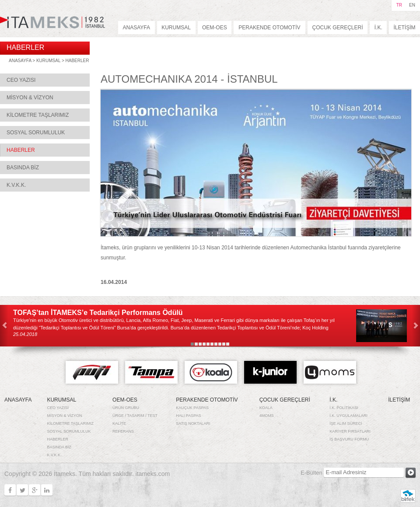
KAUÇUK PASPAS (192, 408)
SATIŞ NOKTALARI (193, 423)
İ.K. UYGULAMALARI (348, 415)
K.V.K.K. (16, 185)
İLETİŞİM (405, 27)
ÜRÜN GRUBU (125, 408)
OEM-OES (214, 27)
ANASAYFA (136, 27)
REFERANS (123, 431)
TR (399, 5)
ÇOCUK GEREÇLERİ (337, 27)
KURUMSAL (176, 27)
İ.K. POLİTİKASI (343, 408)
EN (412, 5)
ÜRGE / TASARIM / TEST (135, 415)
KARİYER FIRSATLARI (349, 431)
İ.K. (378, 27)
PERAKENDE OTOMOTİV (269, 27)
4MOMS (266, 415)
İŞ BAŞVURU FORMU (349, 439)
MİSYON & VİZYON (30, 97)
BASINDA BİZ (23, 167)
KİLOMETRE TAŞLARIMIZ (38, 115)
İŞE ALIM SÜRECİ (345, 423)
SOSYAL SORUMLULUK (36, 132)
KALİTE (119, 423)
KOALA (266, 408)
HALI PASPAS (188, 415)
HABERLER (77, 60)
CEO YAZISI (21, 80)
